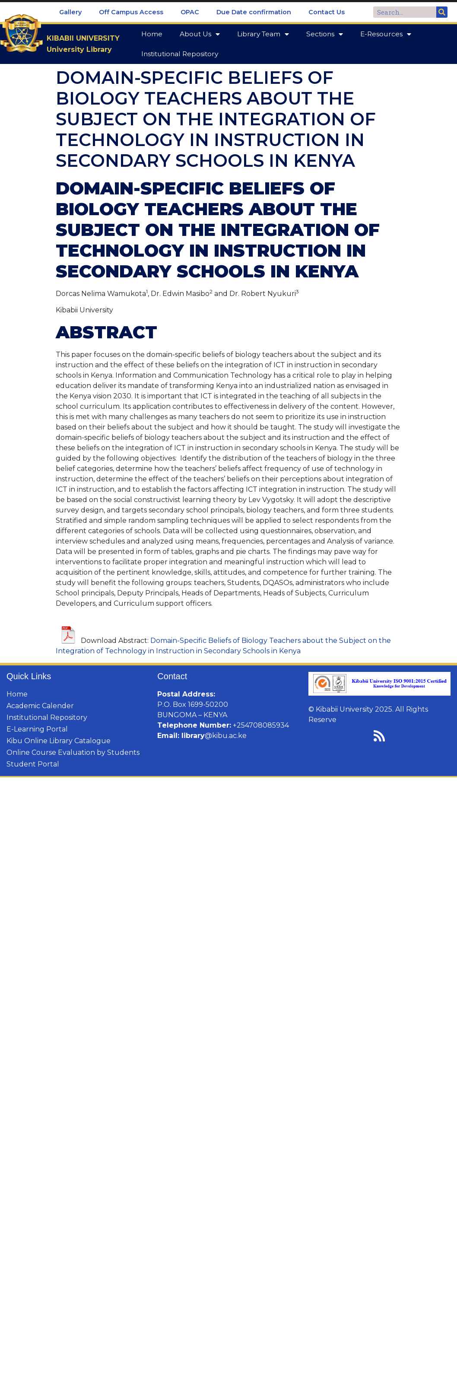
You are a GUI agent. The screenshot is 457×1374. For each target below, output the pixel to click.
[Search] (441, 12)
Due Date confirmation (253, 12)
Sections (324, 34)
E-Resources (385, 34)
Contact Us (326, 12)
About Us (200, 34)
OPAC (190, 12)
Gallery (70, 12)
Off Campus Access (131, 12)
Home (151, 34)
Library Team (263, 34)
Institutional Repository (179, 54)
